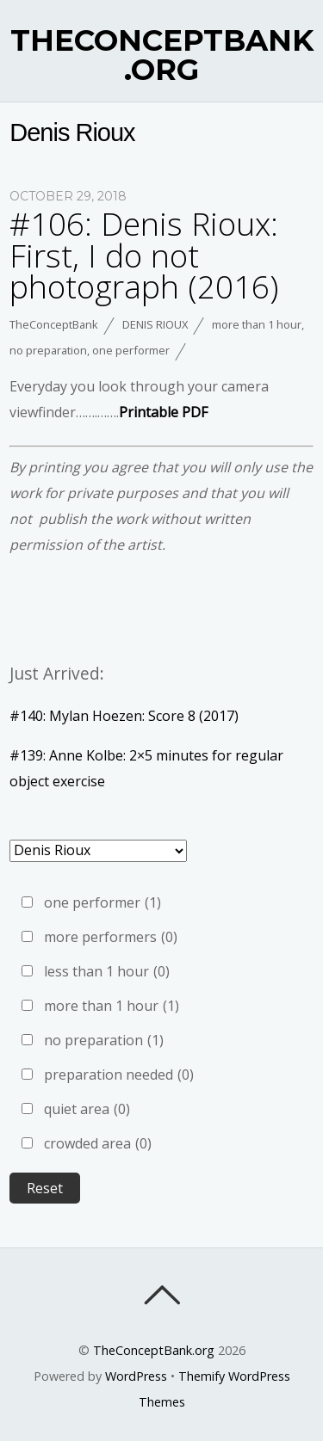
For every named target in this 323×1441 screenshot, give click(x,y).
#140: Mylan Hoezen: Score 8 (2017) (124, 715)
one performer (131, 350)
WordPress (136, 1376)
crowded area (98, 1143)
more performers (110, 937)
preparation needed (119, 1074)
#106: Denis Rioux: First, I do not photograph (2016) (143, 255)
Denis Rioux (155, 324)
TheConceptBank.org (153, 1350)
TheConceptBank (53, 324)
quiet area (87, 1109)
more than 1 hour (256, 324)
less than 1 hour (107, 971)
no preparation (48, 350)
